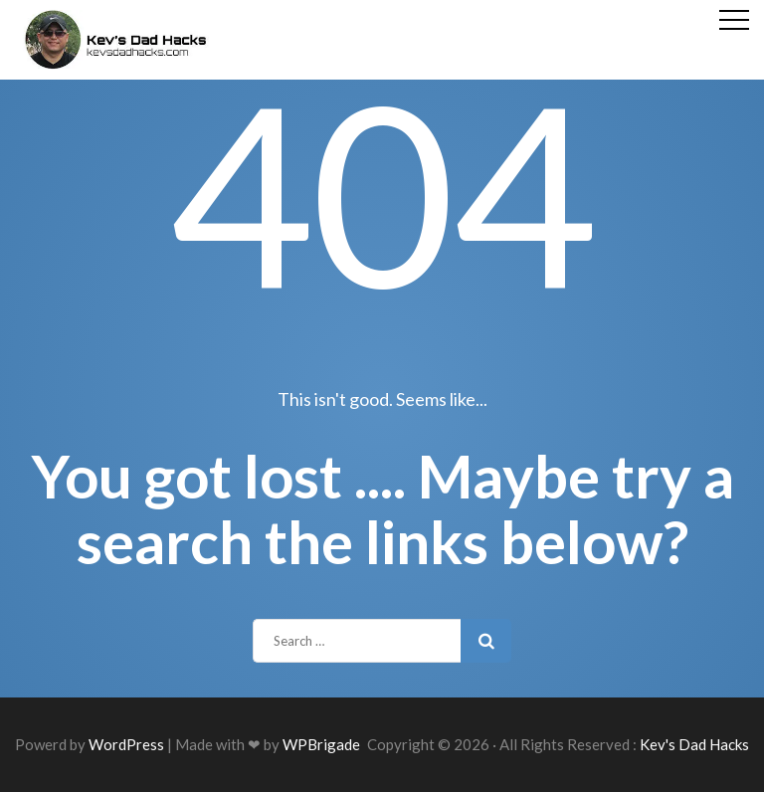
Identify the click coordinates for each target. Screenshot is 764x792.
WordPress (126, 744)
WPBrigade (321, 744)
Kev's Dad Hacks (694, 744)
